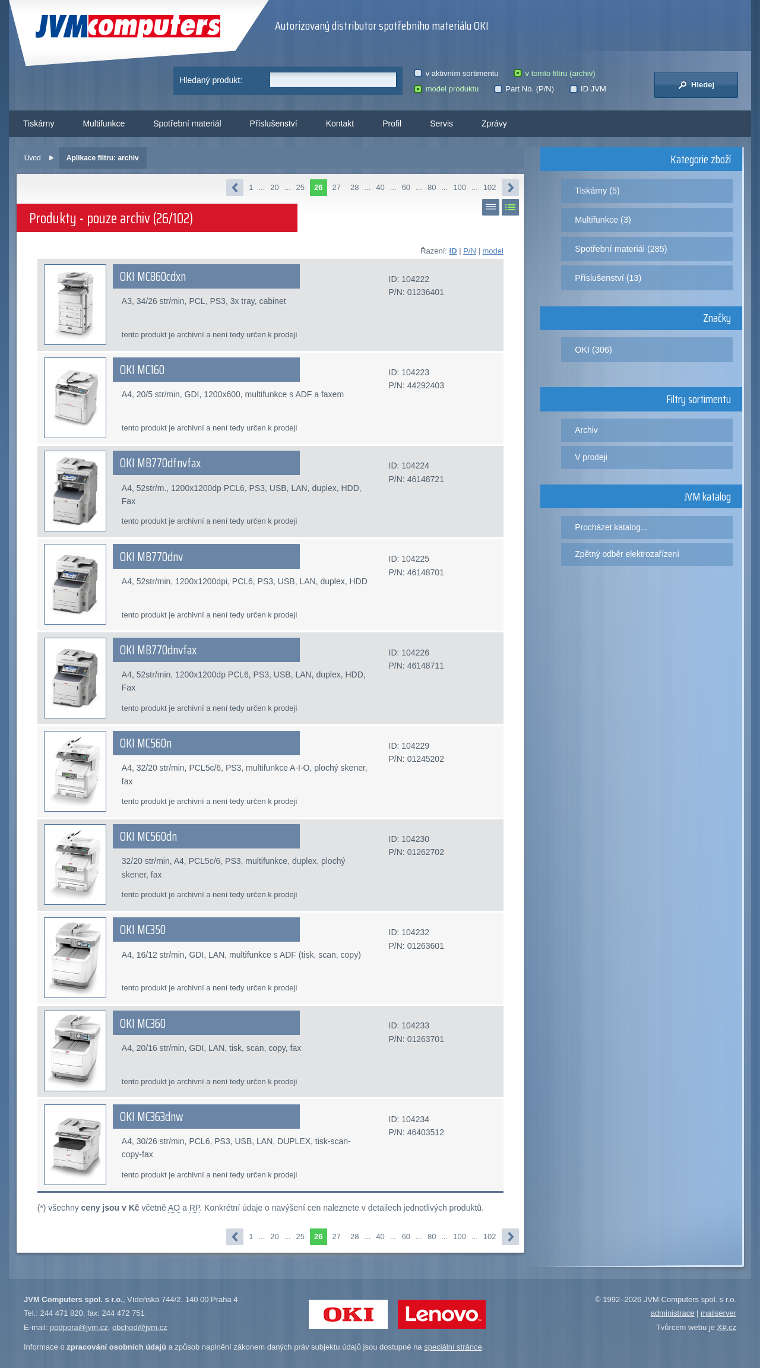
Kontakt (340, 123)
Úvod (32, 158)
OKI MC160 (142, 369)
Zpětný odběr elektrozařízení (627, 554)
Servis (441, 123)
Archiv (586, 430)
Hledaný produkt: (210, 80)
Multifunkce (104, 123)
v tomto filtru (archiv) (554, 73)
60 (406, 187)
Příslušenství (273, 123)
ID (453, 250)
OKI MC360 (143, 1023)
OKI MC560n (146, 743)
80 (432, 187)
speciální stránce (453, 1346)
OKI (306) (593, 349)
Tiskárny (38, 123)
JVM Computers (128, 26)
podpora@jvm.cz (79, 1327)
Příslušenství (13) (608, 278)
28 (354, 187)
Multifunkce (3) (603, 219)
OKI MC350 (143, 929)
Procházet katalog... (611, 527)
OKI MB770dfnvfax (160, 463)
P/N (469, 250)
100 (459, 187)
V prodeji (591, 457)
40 (380, 187)
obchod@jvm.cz (139, 1327)
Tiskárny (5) (597, 190)
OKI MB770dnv (151, 556)
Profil (391, 123)
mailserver (718, 1313)
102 (489, 187)
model (492, 250)
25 (300, 187)
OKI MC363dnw (151, 1116)
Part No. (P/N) (524, 88)
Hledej (696, 85)
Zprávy (494, 123)
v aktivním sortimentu (456, 73)
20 (274, 187)
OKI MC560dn (148, 836)
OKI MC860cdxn (153, 276)
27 (336, 187)
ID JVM (587, 88)
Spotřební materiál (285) (621, 249)
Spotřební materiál (187, 123)
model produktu (446, 88)
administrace (673, 1313)
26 (318, 187)
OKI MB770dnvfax (158, 650)
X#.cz (726, 1327)
